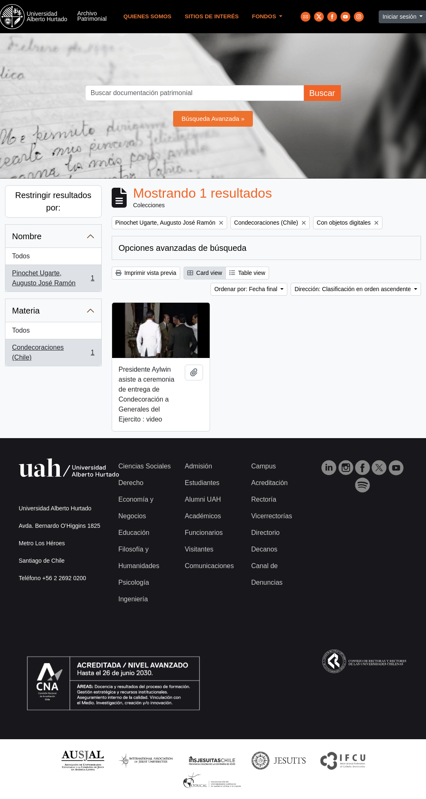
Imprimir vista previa (145, 273)
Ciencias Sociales (144, 466)
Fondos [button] (265, 16)
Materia (26, 310)
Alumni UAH (203, 499)
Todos (21, 256)
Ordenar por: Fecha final (246, 289)
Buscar (322, 93)
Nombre (27, 236)
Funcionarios (204, 532)
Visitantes (199, 549)
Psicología (133, 582)
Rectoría (263, 499)
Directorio (265, 532)
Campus (263, 466)
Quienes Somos (147, 16)
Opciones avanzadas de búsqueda (183, 247)
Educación (133, 532)
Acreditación (269, 482)
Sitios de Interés (212, 16)
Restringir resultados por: (53, 201)
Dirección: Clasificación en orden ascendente (353, 289)
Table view (247, 273)
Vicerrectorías (271, 516)
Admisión (198, 466)
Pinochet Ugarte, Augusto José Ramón (53, 278)
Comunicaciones (209, 565)
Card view (204, 273)
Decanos (264, 549)
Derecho (130, 482)
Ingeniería (133, 599)
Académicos (203, 516)
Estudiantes (202, 482)
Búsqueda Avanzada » (213, 118)
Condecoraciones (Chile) (53, 352)
